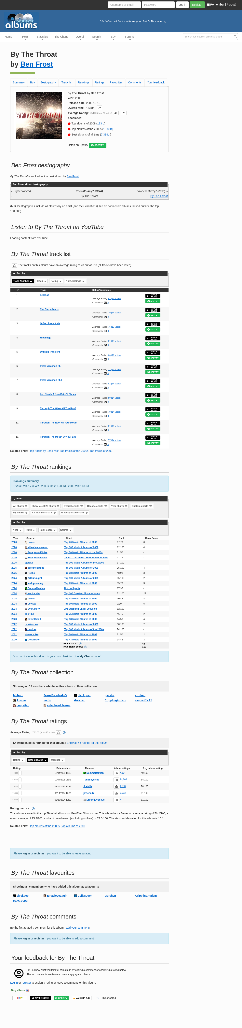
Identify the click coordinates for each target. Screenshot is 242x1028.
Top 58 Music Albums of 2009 (80, 619)
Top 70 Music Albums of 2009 (80, 542)
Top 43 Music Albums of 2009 (80, 639)
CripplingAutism (115, 700)
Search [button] (96, 37)
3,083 (123, 793)
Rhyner (21, 700)
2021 (14, 634)
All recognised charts (74, 512)
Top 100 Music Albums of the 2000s (84, 562)
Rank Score (47, 530)
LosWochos (31, 624)
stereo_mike (31, 634)
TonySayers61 (91, 779)
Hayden (30, 542)
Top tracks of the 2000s (74, 450)
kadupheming (34, 583)
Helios (30, 573)
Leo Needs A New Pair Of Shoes (58, 394)
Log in (14, 982)
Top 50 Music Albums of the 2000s (83, 552)
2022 (14, 624)
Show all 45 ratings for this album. (87, 742)
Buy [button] (113, 37)
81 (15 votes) (114, 298)
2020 (14, 639)
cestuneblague (34, 567)
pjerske (29, 562)
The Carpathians (49, 309)
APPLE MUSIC (152, 296)
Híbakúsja (45, 337)
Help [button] (25, 37)
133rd (100, 123)
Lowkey (30, 603)
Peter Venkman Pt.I (50, 366)
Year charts (119, 506)
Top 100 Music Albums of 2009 (81, 547)
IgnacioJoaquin (57, 895)
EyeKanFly (32, 608)
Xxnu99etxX (33, 619)
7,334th (105, 134)
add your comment (77, 927)
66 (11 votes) (114, 355)
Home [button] (8, 36)
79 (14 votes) (114, 312)
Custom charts (142, 506)
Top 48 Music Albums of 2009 (80, 598)
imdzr (47, 700)
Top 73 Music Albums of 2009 (80, 583)
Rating (56, 281)
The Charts (61, 36)
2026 (14, 542)
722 (122, 799)
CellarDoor (32, 639)
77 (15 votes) (114, 369)
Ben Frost (36, 64)
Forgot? (231, 4)
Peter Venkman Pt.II (51, 380)
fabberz (18, 695)
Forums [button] (129, 37)
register (39, 853)
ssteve (30, 598)
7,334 (123, 773)
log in (26, 853)
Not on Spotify (72, 588)
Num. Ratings (75, 281)
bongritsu (23, 705)
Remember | (216, 4)
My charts (20, 512)
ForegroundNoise (36, 552)
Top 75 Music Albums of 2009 (80, 614)
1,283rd (108, 129)
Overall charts (73, 506)
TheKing (29, 614)
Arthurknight (33, 578)
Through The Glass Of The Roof (58, 408)
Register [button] (197, 4)
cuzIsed (140, 695)
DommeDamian (35, 588)
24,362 (123, 779)
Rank (30, 530)
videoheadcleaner (36, 547)
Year (17, 530)
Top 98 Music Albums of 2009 (80, 573)
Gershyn (79, 700)
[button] (99, 108)
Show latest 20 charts (46, 506)
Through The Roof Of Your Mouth (58, 422)
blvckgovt (84, 695)
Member (57, 760)
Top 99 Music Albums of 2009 (80, 603)
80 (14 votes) (114, 398)
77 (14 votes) (114, 440)
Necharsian (32, 593)
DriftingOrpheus (96, 799)
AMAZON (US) (81, 998)
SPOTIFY (97, 145)
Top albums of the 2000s (45, 826)
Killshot (44, 295)
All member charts (44, 512)
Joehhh (87, 786)
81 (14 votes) (114, 341)
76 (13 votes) (114, 327)
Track (42, 281)
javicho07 (88, 793)
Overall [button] (80, 37)
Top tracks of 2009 (101, 450)
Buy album (18, 990)
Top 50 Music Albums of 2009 (80, 634)
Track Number (23, 281)
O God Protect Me (50, 323)
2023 (14, 619)
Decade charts (97, 506)
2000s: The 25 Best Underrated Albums (86, 557)
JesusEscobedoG (55, 695)
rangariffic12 (143, 700)
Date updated (37, 760)
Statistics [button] (42, 37)
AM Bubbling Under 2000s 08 (80, 608)
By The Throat (159, 196)
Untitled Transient (50, 351)
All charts (20, 506)
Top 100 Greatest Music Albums (82, 593)
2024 (14, 578)
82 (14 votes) (114, 383)
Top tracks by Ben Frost (44, 450)
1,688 (123, 786)
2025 (14, 557)
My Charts (86, 656)
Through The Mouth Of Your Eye (58, 436)
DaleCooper (21, 900)
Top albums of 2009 (73, 826)
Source (66, 530)
